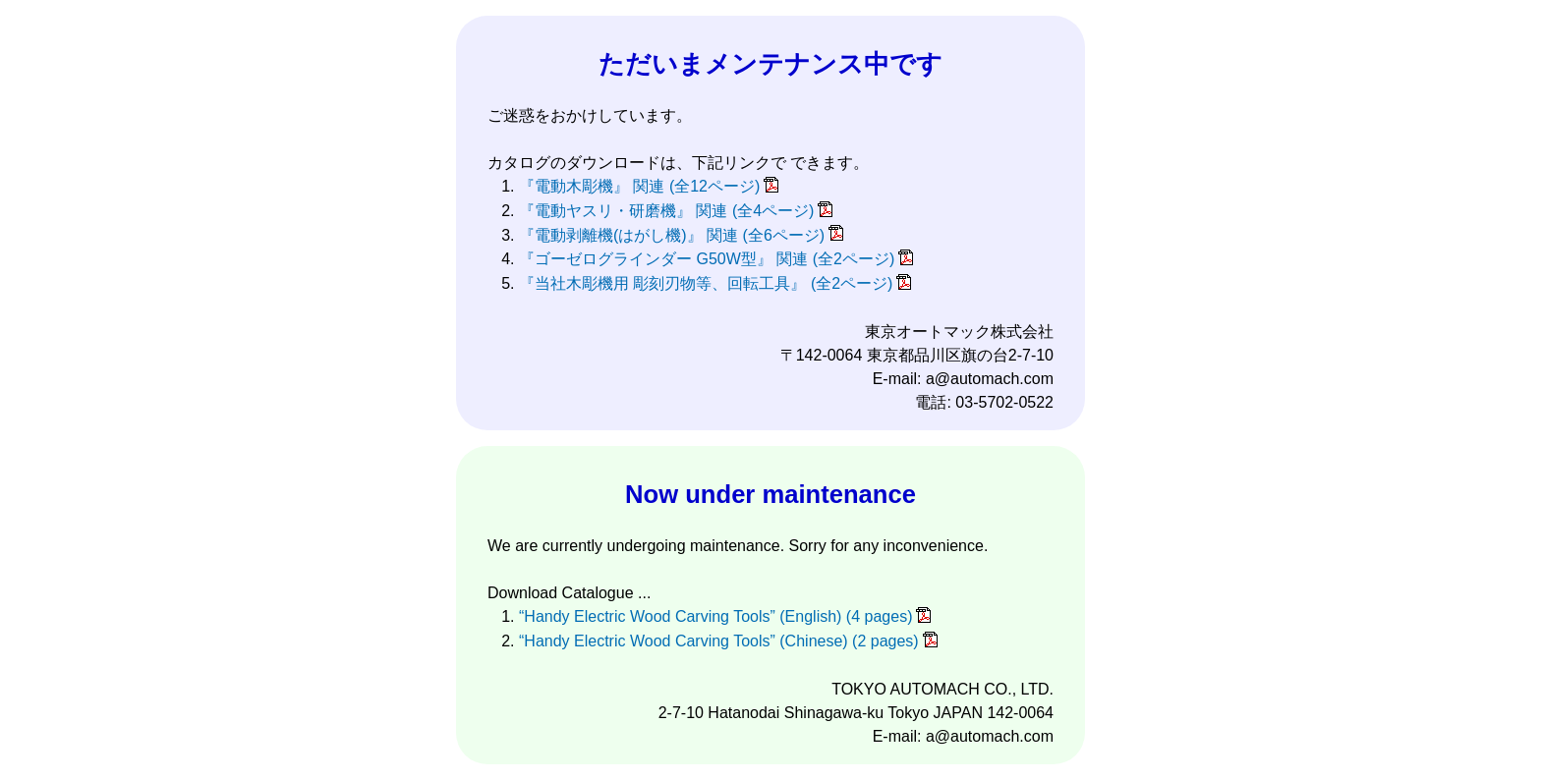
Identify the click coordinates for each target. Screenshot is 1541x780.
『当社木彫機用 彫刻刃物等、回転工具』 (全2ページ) (705, 283)
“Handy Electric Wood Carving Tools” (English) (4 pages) (715, 616)
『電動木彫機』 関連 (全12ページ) (639, 186)
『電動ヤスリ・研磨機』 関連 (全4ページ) (666, 210)
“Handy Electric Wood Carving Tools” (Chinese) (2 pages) (719, 641)
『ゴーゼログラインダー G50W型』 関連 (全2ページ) (706, 259)
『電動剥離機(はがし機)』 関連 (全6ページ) (672, 235)
